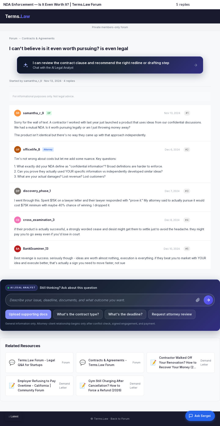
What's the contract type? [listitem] (78, 314)
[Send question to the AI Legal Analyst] (208, 300)
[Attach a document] (198, 300)
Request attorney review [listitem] (172, 314)
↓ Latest (13, 416)
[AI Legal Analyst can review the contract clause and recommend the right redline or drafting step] (110, 65)
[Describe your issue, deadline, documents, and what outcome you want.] (101, 300)
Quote (200, 113)
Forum (13, 38)
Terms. (17, 16)
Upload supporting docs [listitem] (28, 314)
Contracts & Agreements (38, 38)
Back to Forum (120, 418)
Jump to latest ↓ (204, 4)
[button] (200, 416)
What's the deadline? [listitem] (125, 314)
